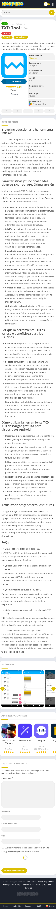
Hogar (5, 906)
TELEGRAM (11, 81)
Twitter (17, 111)
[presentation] (25, 860)
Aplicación (20, 24)
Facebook (6, 111)
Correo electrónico (10, 823)
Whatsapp (49, 111)
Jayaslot (28, 888)
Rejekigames (48, 884)
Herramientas (20, 37)
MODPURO (31, 881)
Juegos (28, 906)
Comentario (7, 778)
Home (11, 24)
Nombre (5, 811)
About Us (42, 881)
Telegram (38, 111)
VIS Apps (33, 58)
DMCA (38, 884)
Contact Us (14, 884)
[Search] (28, 12)
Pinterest (28, 111)
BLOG (39, 906)
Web (3, 835)
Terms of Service (27, 884)
